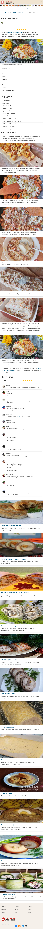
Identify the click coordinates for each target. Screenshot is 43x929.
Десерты (30, 906)
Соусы (29, 912)
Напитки (3, 912)
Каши (29, 909)
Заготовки (3, 909)
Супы (16, 915)
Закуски (17, 909)
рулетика (18, 416)
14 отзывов (21, 27)
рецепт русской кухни (15, 32)
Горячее (17, 906)
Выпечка (3, 906)
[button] (41, 1)
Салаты (16, 912)
